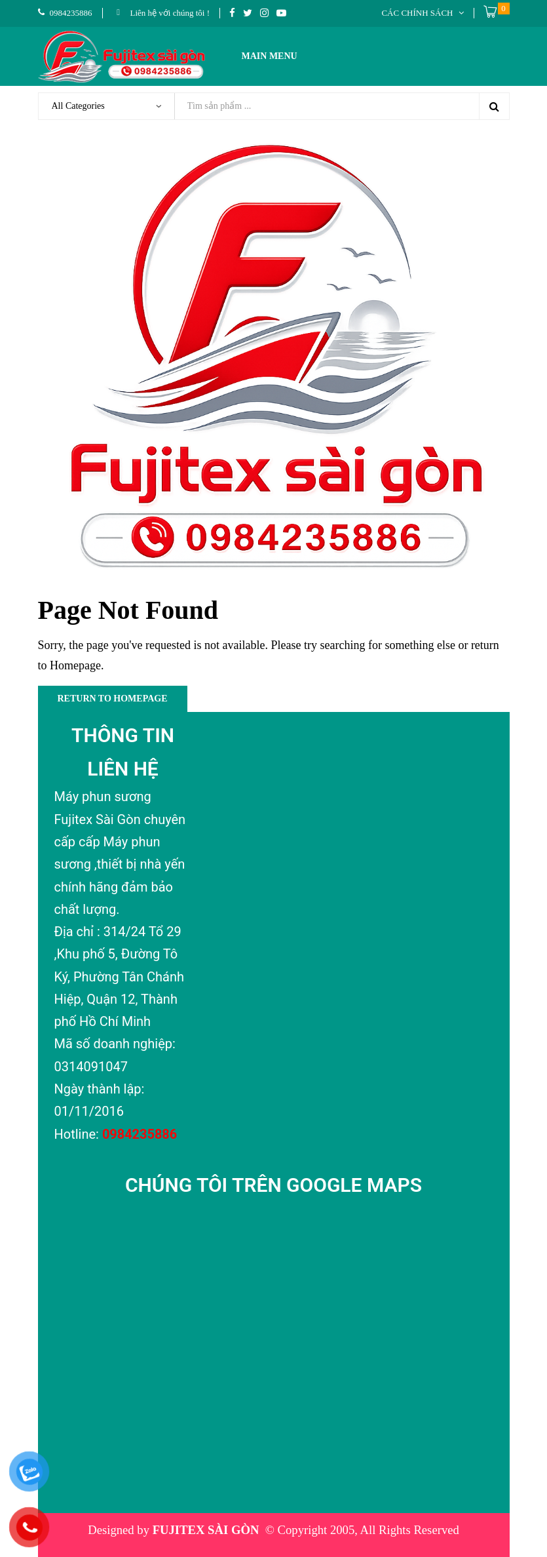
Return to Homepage (113, 698)
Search (494, 106)
